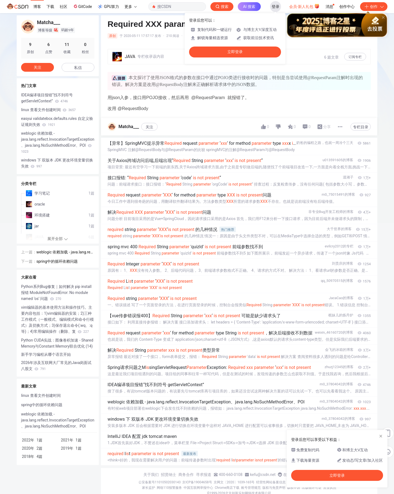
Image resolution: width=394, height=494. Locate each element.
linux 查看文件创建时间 (48, 110)
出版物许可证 (311, 488)
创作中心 (347, 6)
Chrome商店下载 (227, 488)
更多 (130, 6)
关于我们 (151, 474)
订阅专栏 (355, 57)
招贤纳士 (168, 474)
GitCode (82, 6)
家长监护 (148, 488)
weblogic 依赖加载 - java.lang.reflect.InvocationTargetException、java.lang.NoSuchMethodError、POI (57, 142)
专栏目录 (360, 127)
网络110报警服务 (169, 488)
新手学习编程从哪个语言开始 (46, 354)
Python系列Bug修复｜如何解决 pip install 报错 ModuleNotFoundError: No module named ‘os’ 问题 (56, 292)
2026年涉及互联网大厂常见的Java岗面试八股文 (56, 365)
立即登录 (235, 52)
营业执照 (329, 488)
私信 (78, 67)
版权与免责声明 (273, 488)
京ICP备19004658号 (197, 482)
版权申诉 (293, 488)
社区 (63, 6)
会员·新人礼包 (304, 6)
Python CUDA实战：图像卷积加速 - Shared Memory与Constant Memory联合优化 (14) (57, 343)
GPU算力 (108, 6)
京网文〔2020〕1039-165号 (234, 482)
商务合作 (186, 474)
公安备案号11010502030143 (159, 482)
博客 (37, 6)
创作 (374, 6)
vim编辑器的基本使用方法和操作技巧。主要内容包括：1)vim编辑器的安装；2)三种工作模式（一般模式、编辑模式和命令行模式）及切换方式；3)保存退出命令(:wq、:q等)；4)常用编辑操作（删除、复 (57, 319)
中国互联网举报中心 (198, 488)
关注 (149, 127)
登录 (275, 6)
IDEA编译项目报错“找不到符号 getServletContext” (47, 98)
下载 (50, 6)
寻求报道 (203, 474)
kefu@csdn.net (263, 474)
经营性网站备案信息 (271, 482)
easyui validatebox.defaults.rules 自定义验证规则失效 (57, 121)
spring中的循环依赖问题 (57, 261)
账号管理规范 (251, 488)
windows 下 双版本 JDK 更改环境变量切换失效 (57, 163)
